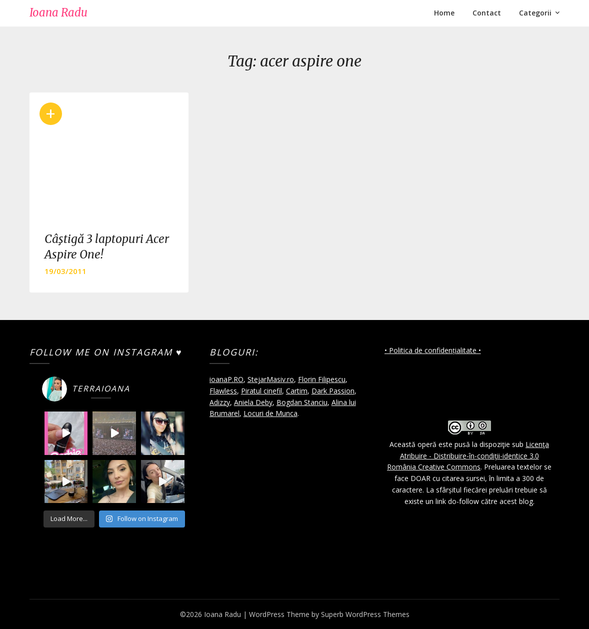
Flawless (223, 391)
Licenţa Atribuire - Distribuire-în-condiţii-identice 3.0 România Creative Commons (468, 456)
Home (444, 13)
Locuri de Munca (271, 413)
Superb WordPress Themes (365, 614)
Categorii (535, 13)
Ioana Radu (59, 13)
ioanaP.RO (227, 379)
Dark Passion (333, 391)
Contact (486, 13)
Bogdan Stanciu (302, 402)
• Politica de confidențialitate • (432, 350)
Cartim (297, 391)
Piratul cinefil (261, 391)
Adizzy (220, 402)
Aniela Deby (253, 402)
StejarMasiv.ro (271, 379)
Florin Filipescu (322, 379)
